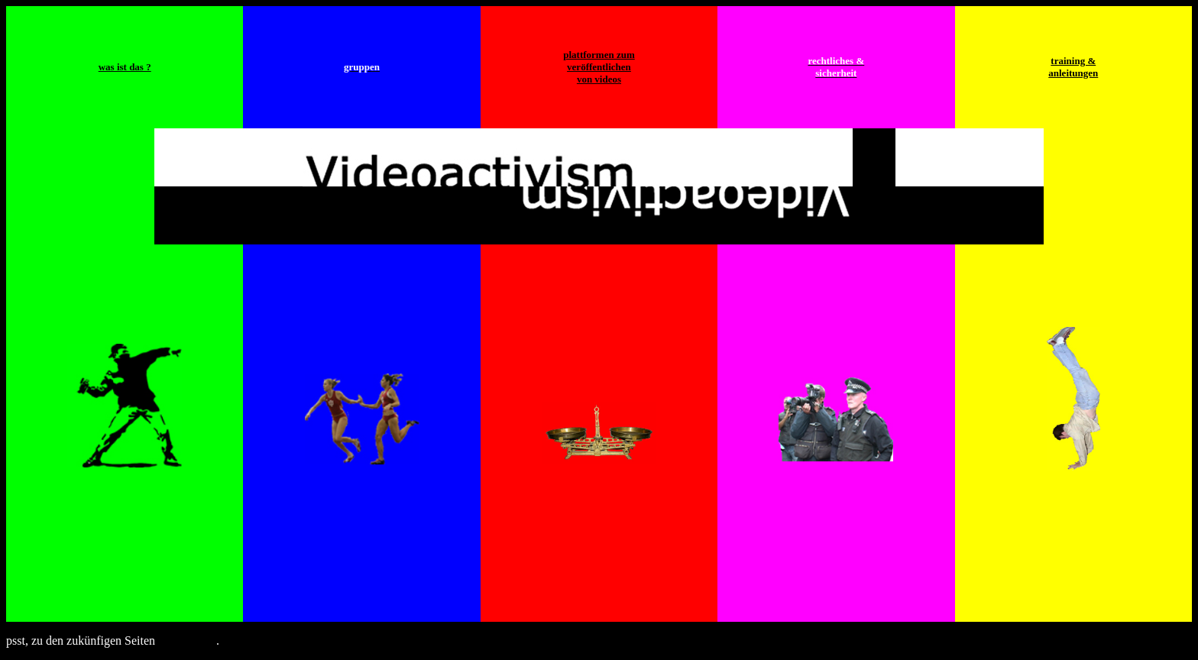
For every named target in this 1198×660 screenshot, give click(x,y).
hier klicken (187, 640)
